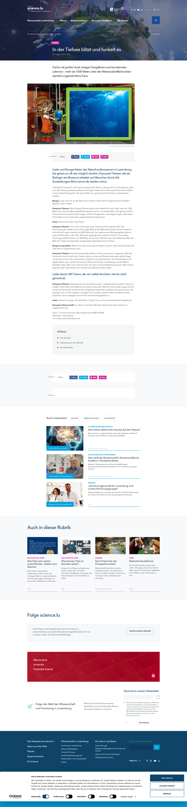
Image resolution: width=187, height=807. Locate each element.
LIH (89, 505)
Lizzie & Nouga (48, 34)
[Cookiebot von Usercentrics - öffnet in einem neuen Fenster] (15, 802)
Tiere (131, 558)
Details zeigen (127, 802)
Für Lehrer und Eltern (102, 20)
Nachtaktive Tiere (35, 558)
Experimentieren (79, 20)
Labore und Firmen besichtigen (107, 753)
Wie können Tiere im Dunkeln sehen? (72, 562)
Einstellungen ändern (140, 631)
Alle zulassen (167, 783)
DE (154, 10)
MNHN (64, 54)
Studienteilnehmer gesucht (100, 427)
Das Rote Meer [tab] (66, 347)
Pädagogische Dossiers (104, 757)
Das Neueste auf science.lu (40, 740)
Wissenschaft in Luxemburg (41, 20)
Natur (58, 34)
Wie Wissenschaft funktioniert (102, 455)
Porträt (91, 483)
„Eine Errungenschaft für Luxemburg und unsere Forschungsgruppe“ (110, 487)
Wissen (63, 20)
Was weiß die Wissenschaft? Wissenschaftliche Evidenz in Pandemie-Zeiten (113, 459)
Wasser (98, 558)
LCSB (109, 476)
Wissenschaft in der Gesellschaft (73, 758)
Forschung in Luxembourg (71, 745)
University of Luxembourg (97, 448)
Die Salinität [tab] (65, 338)
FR (158, 10)
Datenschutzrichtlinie (133, 715)
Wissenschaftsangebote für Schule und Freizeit (110, 749)
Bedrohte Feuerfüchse (141, 561)
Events (63, 761)
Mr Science (123, 20)
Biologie (74, 418)
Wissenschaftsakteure (69, 748)
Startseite (156, 34)
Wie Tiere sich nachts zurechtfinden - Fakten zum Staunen (42, 564)
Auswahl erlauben (167, 791)
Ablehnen (167, 799)
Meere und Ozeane (91, 418)
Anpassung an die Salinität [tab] (71, 342)
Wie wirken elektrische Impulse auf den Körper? (114, 429)
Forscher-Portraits (68, 751)
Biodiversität (109, 418)
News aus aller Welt (37, 745)
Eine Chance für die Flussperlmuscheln (106, 562)
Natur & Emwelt (106, 589)
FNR (68, 54)
